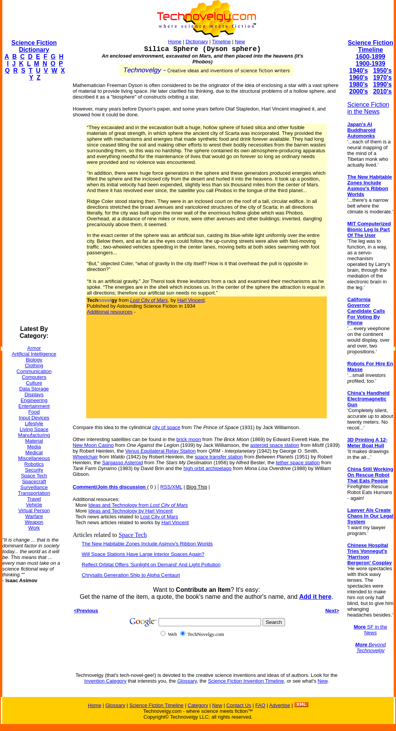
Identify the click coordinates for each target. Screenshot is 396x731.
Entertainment (34, 406)
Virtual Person (34, 510)
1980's (358, 84)
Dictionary (197, 41)
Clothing (34, 365)
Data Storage (34, 389)
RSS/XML (171, 487)
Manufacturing (34, 435)
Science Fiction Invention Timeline (246, 681)
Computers (34, 377)
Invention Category (105, 681)
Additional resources (110, 312)
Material (34, 441)
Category (198, 705)
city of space (166, 427)
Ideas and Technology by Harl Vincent (130, 511)
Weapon (34, 522)
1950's (382, 70)
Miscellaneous (34, 458)
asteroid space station (274, 445)
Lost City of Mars (159, 517)
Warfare (34, 516)
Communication (34, 371)
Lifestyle (34, 423)
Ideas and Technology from (138, 505)
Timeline (221, 41)
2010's (382, 91)
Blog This (196, 487)
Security (34, 470)
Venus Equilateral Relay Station (160, 451)
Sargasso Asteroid (122, 462)
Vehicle (34, 505)
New (240, 41)
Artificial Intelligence (34, 354)
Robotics (34, 464)
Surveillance (34, 487)
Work (34, 528)
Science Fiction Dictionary (33, 46)
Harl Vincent (191, 300)
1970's (382, 77)
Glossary (186, 681)
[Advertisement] (33, 203)
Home (175, 41)
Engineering (33, 400)
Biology (34, 360)
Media (34, 447)
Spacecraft (34, 481)
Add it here (315, 596)
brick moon (188, 439)
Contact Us (238, 705)
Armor (34, 348)
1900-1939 (371, 63)
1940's (358, 70)
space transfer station (219, 457)
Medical (34, 452)
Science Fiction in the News (368, 108)
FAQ (260, 705)
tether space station (297, 462)
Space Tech (34, 476)
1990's (382, 84)
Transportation (34, 493)
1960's (358, 77)
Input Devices (34, 418)
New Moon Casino (93, 445)
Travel (34, 499)
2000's (358, 91)
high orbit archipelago (207, 468)
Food (34, 412)
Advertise (279, 705)
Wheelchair (85, 457)
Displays (33, 394)
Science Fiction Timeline (370, 46)
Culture (34, 383)
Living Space (34, 429)
